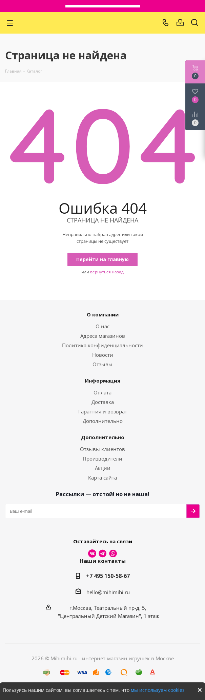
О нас (102, 326)
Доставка (102, 401)
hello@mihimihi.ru (108, 592)
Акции (102, 468)
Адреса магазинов (102, 335)
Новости (102, 354)
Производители (102, 458)
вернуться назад (107, 272)
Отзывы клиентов (102, 449)
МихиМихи (92, 23)
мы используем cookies (158, 690)
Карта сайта (102, 477)
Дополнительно (103, 420)
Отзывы (102, 364)
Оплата (102, 392)
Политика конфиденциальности (102, 345)
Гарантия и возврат (102, 411)
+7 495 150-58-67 (108, 576)
